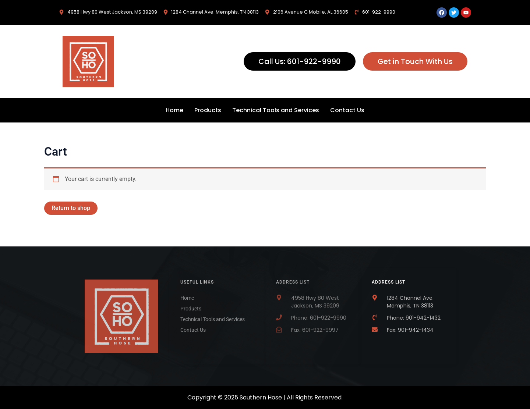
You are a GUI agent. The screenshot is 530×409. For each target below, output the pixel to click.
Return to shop (71, 207)
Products (207, 110)
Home (174, 110)
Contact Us (347, 110)
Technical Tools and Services (275, 110)
